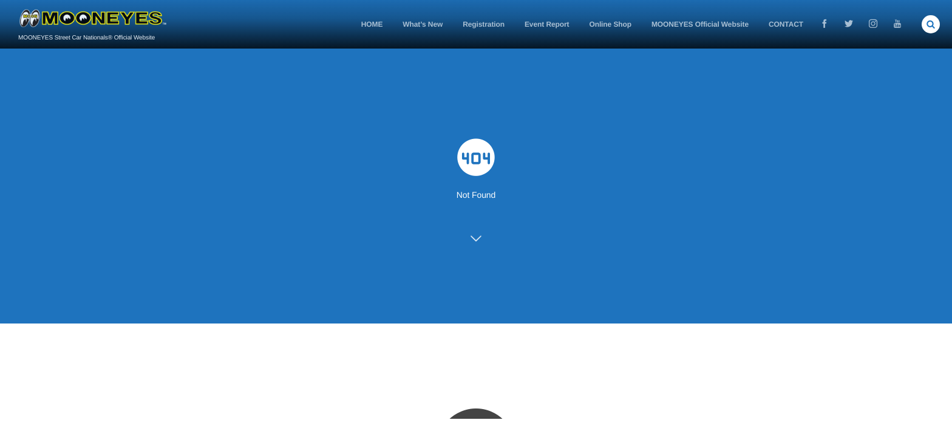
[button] (931, 24)
